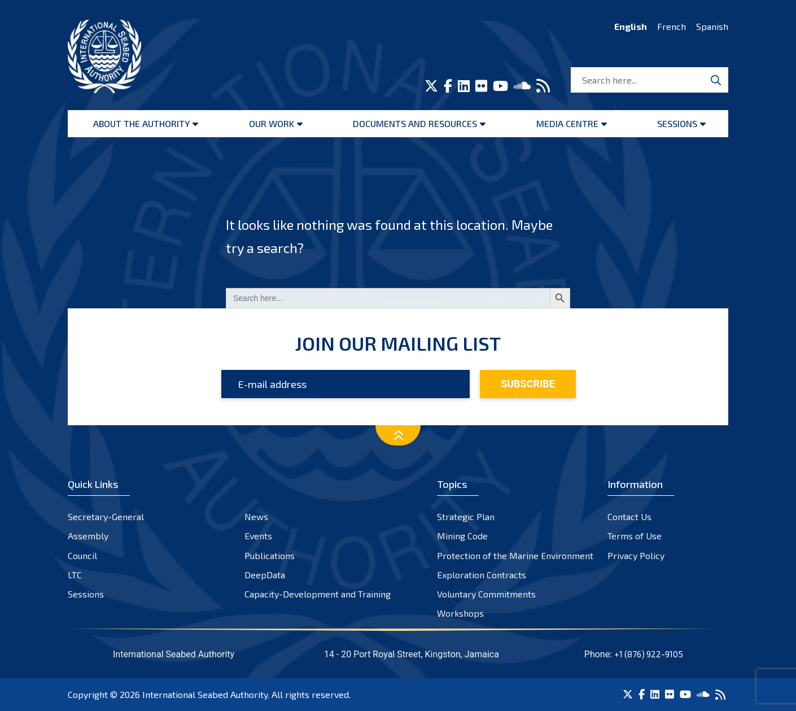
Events (258, 535)
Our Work (271, 123)
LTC (75, 574)
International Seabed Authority (205, 694)
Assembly (88, 535)
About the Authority (141, 123)
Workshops (460, 613)
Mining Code (462, 535)
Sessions (677, 123)
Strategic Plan (466, 516)
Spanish (712, 26)
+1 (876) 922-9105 (648, 654)
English (630, 26)
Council (82, 555)
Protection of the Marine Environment (515, 555)
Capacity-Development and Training (317, 593)
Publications (269, 555)
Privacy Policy (635, 555)
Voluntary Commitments (486, 593)
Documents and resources (415, 123)
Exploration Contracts (481, 574)
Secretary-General (106, 516)
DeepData (264, 574)
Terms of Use (634, 535)
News (256, 516)
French (671, 26)
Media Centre (567, 123)
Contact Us (629, 516)
